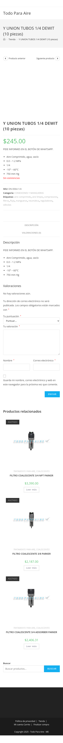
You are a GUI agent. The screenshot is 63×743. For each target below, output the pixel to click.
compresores (50, 196)
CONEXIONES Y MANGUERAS (29, 192)
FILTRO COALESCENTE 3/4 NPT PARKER (31, 475)
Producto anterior (17, 58)
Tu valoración (11, 326)
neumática (33, 200)
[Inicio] (4, 39)
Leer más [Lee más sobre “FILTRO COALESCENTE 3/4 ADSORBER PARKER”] (31, 646)
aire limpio (37, 196)
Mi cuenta (18, 724)
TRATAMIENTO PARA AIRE (24, 471)
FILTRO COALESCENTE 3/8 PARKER (31, 553)
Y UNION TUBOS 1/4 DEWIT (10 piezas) (38, 39)
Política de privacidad (25, 721)
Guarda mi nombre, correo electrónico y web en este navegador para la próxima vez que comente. (30, 382)
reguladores (46, 200)
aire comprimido (22, 196)
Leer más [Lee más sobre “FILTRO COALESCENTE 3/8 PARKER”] (31, 567)
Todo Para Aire (17, 13)
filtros (6, 200)
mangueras (21, 200)
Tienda (41, 721)
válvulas (7, 204)
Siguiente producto (45, 58)
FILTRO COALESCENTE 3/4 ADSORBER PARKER (31, 632)
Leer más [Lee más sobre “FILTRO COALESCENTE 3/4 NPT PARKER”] (31, 489)
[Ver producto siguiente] (57, 58)
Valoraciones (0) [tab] (31, 232)
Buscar (7, 663)
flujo (12, 200)
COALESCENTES (43, 471)
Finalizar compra (41, 724)
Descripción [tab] (31, 225)
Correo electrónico (44, 360)
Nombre (8, 360)
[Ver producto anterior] (5, 58)
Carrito (27, 724)
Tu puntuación (12, 316)
